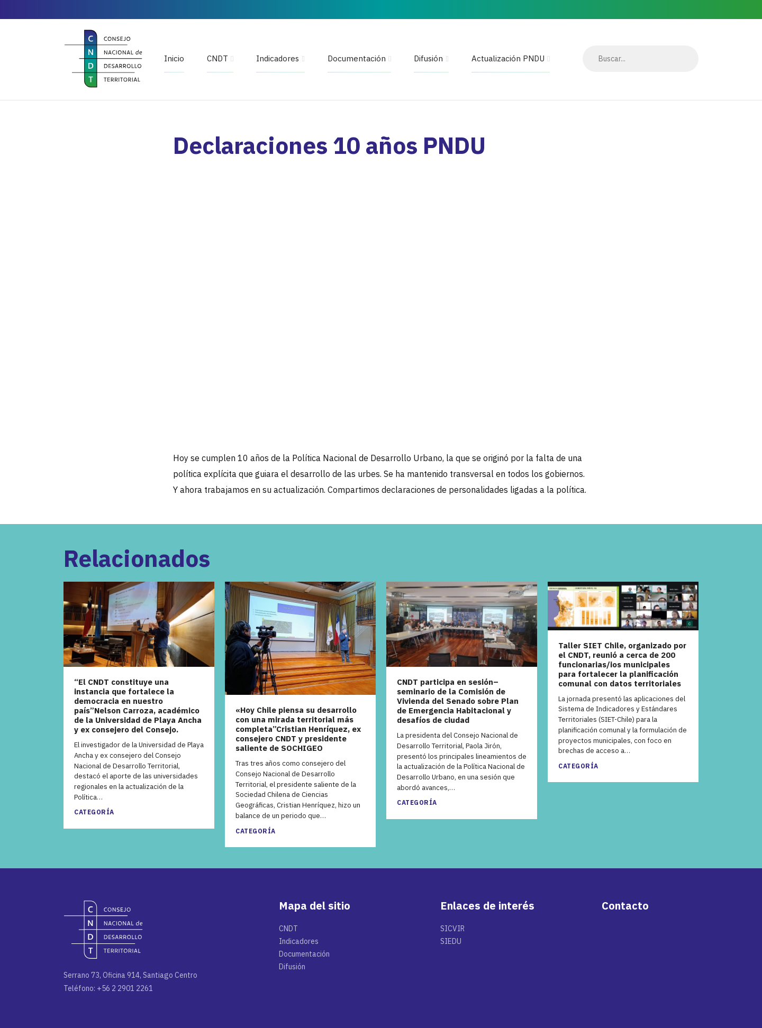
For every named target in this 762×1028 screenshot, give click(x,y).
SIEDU (450, 941)
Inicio (174, 58)
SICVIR (452, 928)
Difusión (428, 58)
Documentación (357, 58)
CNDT (217, 58)
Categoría (94, 812)
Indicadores (277, 58)
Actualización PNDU (508, 58)
